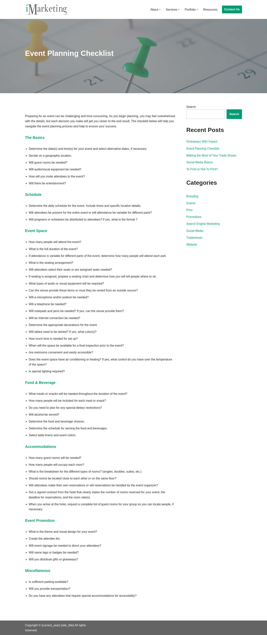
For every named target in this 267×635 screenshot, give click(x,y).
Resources (210, 9)
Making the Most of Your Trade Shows (211, 155)
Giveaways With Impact (201, 141)
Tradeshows (194, 237)
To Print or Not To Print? (202, 169)
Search (191, 106)
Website (191, 244)
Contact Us (232, 9)
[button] (160, 9)
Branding (192, 196)
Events (190, 203)
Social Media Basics (199, 162)
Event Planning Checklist (202, 148)
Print (189, 210)
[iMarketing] (46, 9)
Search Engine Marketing (203, 223)
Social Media (194, 230)
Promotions (193, 216)
